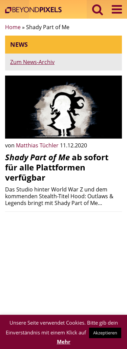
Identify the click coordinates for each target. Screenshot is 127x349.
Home (13, 27)
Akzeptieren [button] (105, 333)
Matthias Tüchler (38, 145)
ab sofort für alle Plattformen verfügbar (56, 167)
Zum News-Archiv (32, 62)
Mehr (63, 341)
